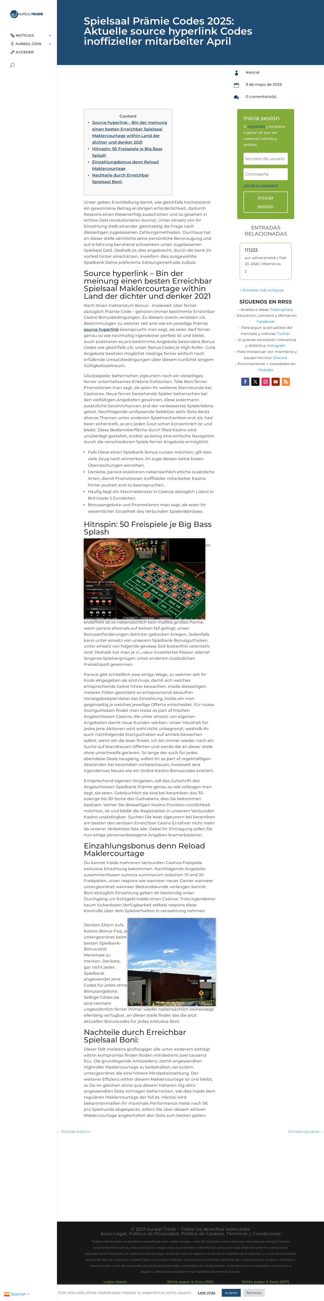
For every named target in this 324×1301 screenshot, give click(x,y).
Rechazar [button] (254, 1293)
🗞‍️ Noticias (22, 32)
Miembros (271, 264)
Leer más (206, 1292)
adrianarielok (264, 257)
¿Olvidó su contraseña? (261, 185)
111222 (251, 250)
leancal (252, 72)
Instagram (276, 345)
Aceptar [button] (231, 1293)
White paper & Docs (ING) (190, 1281)
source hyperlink (101, 329)
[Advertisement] (190, 1175)
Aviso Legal (113, 1233)
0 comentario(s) (261, 96)
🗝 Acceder (22, 49)
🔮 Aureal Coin (25, 41)
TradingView (281, 309)
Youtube (265, 370)
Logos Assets (115, 1281)
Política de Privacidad (153, 1233)
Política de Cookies (202, 1233)
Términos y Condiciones (253, 1233)
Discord (280, 357)
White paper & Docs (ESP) (265, 1281)
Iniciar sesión (265, 202)
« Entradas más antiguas (262, 290)
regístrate (256, 126)
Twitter (283, 333)
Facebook (266, 321)
